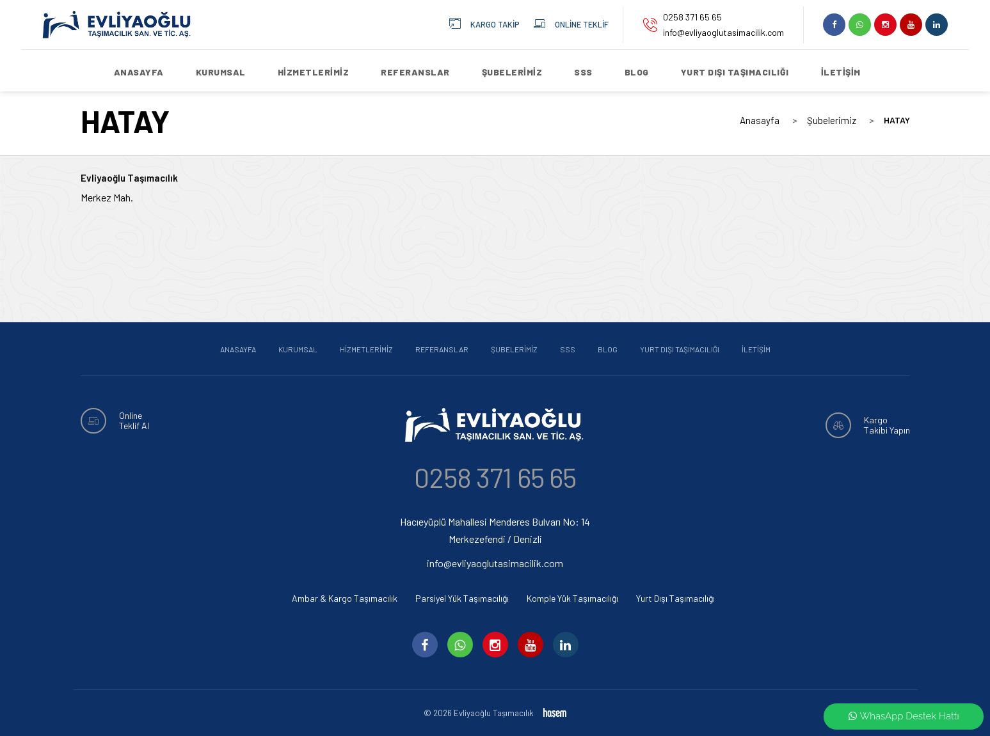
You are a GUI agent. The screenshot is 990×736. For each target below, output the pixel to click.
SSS (583, 72)
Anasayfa (139, 72)
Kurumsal (221, 72)
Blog (637, 72)
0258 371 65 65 (692, 17)
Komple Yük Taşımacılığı (572, 598)
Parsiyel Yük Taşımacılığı (462, 598)
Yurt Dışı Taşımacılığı (735, 72)
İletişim (841, 72)
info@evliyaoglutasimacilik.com (723, 32)
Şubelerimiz (512, 72)
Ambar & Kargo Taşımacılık (344, 598)
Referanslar (415, 72)
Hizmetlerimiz (313, 72)
